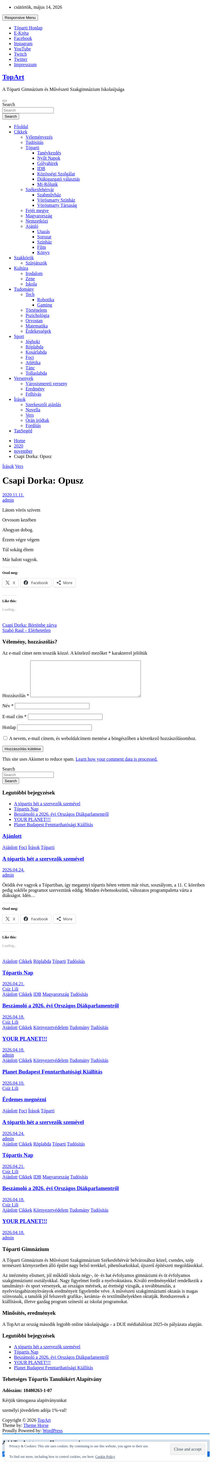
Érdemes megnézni (24, 1106)
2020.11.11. (13, 494)
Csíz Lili (10, 995)
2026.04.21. (13, 990)
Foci (30, 357)
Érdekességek (38, 331)
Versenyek (23, 378)
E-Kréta (21, 33)
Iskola (31, 283)
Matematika (37, 325)
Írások (20, 399)
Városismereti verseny (46, 383)
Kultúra (21, 268)
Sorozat (44, 236)
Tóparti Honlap (28, 27)
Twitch (20, 54)
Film (41, 247)
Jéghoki (33, 341)
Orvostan (34, 320)
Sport (19, 336)
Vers (30, 415)
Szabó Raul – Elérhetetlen (26, 630)
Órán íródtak (37, 420)
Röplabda (34, 346)
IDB (41, 168)
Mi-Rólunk (47, 184)
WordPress (53, 1437)
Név (8, 712)
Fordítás (33, 425)
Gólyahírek (47, 163)
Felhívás (33, 394)
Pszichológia (37, 315)
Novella (33, 409)
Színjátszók (36, 262)
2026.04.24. (13, 876)
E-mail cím (14, 723)
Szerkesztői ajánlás (43, 404)
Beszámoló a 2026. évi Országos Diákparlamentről (61, 821)
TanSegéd (23, 430)
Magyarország (39, 215)
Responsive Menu (20, 17)
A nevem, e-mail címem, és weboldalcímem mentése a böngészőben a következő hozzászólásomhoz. (102, 745)
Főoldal (21, 126)
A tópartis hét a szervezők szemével (47, 810)
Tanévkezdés (49, 152)
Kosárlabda (36, 352)
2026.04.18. (13, 1023)
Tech (30, 294)
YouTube (22, 48)
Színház (44, 241)
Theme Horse (36, 1432)
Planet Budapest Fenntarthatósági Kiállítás (53, 831)
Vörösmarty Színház (56, 200)
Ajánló (32, 226)
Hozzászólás (15, 702)
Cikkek (20, 131)
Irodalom (34, 273)
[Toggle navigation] (4, 101)
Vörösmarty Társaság (57, 205)
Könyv (43, 252)
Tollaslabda (36, 373)
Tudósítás (35, 142)
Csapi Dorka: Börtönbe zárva (29, 625)
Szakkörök (24, 257)
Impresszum (25, 64)
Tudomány (24, 289)
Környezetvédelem (51, 1034)
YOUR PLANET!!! (32, 826)
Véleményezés (39, 137)
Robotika (45, 299)
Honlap (9, 734)
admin (8, 500)
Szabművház (49, 194)
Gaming (44, 304)
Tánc (30, 367)
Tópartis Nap (26, 815)
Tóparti (32, 147)
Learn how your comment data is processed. (116, 766)
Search (8, 104)
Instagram (23, 43)
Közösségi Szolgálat (56, 173)
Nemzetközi (37, 221)
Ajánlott (12, 843)
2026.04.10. (13, 1090)
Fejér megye (37, 210)
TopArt (13, 77)
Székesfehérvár (40, 189)
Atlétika (33, 362)
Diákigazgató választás (58, 179)
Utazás (43, 231)
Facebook (23, 38)
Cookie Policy (105, 1457)
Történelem (36, 310)
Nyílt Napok (48, 158)
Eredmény (35, 388)
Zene (30, 278)
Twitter (20, 59)
